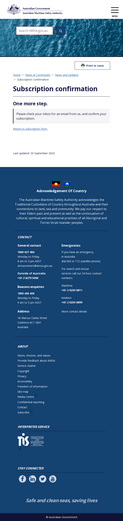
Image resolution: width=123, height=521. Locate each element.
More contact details (74, 311)
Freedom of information (32, 386)
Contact (22, 407)
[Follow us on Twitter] (42, 479)
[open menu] (114, 10)
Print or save (95, 65)
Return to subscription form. (30, 129)
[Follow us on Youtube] (52, 479)
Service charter (27, 366)
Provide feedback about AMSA (36, 360)
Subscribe (23, 412)
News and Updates (66, 75)
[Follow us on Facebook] (22, 479)
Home (17, 75)
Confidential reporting (31, 402)
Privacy (22, 376)
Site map (23, 391)
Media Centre (26, 397)
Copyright (23, 371)
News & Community (37, 75)
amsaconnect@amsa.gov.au (35, 266)
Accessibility (25, 381)
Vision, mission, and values (34, 355)
